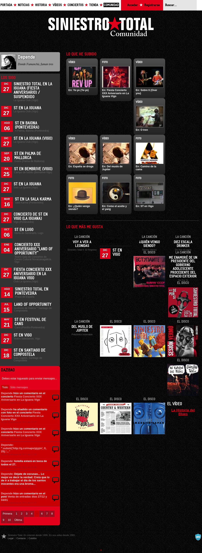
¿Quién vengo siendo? (149, 244)
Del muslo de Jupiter (82, 328)
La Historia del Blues (183, 412)
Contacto (21, 538)
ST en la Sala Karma (33, 199)
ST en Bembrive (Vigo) (33, 169)
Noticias (23, 5)
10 (9, 519)
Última (18, 519)
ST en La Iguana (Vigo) (33, 138)
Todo (5, 387)
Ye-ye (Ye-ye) (81, 90)
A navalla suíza (198, 537)
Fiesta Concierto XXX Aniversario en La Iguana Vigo (33, 274)
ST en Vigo (23, 335)
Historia (41, 5)
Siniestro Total (101, 27)
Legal (10, 538)
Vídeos (57, 5)
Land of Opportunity (33, 304)
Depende (7, 393)
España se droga (83, 166)
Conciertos (76, 5)
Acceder (132, 5)
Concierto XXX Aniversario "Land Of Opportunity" (34, 249)
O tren (144, 129)
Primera (7, 513)
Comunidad (111, 5)
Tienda (93, 5)
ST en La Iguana (27, 108)
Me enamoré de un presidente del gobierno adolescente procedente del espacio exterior (183, 267)
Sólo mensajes (19, 387)
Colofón (33, 538)
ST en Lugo (24, 230)
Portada (6, 5)
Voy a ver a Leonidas (82, 244)
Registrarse (152, 5)
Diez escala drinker (183, 244)
